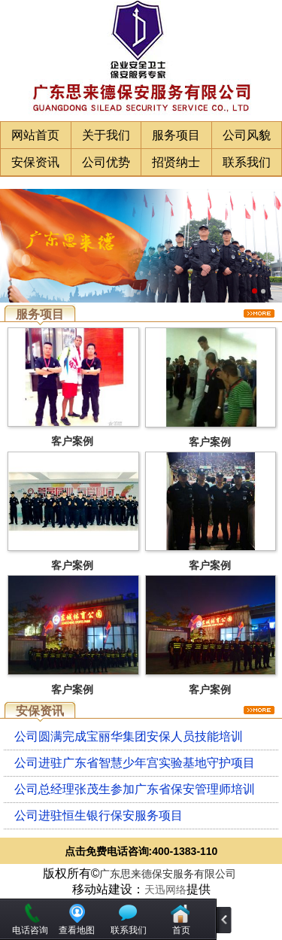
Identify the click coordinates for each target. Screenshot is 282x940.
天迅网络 (165, 890)
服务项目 (176, 135)
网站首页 (35, 135)
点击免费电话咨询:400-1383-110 (141, 851)
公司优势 (106, 162)
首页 (181, 930)
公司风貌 (247, 135)
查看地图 (77, 930)
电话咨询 (30, 930)
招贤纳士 (176, 162)
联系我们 (247, 162)
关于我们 (106, 135)
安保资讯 (35, 162)
